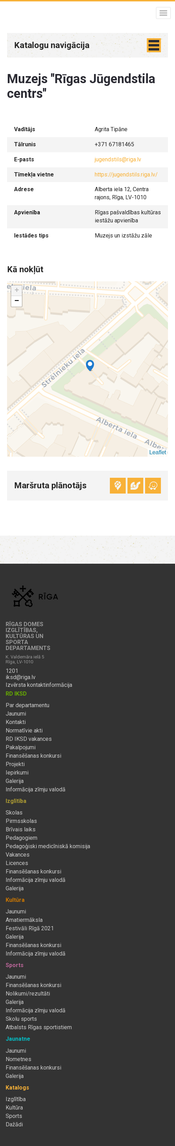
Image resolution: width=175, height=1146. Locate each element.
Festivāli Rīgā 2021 (30, 928)
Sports (14, 1116)
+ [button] (16, 291)
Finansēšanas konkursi (33, 755)
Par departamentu (27, 705)
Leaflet (157, 452)
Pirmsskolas (21, 821)
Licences (17, 863)
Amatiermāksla (24, 920)
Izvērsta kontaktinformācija (39, 685)
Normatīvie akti (24, 730)
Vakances (18, 854)
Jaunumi (16, 713)
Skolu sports (21, 1019)
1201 (12, 671)
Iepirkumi (17, 772)
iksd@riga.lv (21, 677)
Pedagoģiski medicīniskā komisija (48, 846)
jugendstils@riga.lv (118, 159)
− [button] (16, 301)
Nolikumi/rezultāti (28, 993)
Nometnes (18, 1059)
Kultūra (14, 1107)
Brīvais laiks (21, 829)
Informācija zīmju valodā (35, 789)
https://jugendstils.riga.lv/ (126, 174)
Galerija (15, 781)
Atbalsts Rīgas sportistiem (39, 1027)
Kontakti (16, 722)
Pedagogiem (21, 838)
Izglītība (16, 1099)
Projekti (15, 764)
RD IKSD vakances (29, 739)
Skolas (14, 812)
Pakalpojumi (21, 747)
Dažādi (14, 1124)
